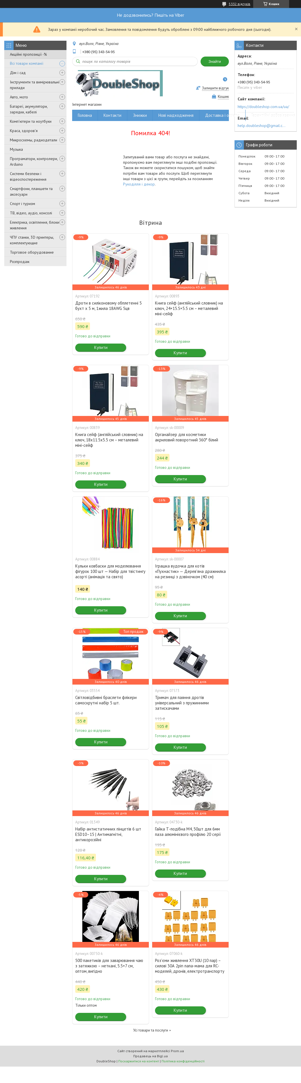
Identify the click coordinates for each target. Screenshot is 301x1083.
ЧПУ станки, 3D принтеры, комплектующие (32, 240)
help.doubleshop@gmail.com (262, 125)
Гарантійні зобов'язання (273, 115)
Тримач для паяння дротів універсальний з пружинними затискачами (182, 703)
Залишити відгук (215, 88)
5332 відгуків (239, 4)
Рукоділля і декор (139, 184)
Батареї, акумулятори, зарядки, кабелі (29, 109)
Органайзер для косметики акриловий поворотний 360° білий (186, 437)
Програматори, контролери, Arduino (34, 161)
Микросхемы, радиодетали (33, 140)
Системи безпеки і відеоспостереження (28, 176)
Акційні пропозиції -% (28, 54)
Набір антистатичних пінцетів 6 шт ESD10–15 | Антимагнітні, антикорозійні (108, 834)
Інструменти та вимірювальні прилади (34, 84)
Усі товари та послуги (150, 1030)
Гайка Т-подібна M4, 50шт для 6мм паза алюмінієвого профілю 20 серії (188, 831)
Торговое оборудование (32, 252)
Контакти (112, 115)
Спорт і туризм (22, 203)
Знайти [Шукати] (214, 61)
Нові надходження (176, 115)
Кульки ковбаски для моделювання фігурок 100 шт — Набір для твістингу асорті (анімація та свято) (110, 571)
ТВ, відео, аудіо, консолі (31, 212)
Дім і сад (18, 72)
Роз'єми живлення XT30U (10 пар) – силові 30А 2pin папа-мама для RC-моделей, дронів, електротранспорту (189, 966)
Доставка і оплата (222, 115)
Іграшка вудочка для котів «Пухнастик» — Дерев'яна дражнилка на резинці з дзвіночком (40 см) (190, 571)
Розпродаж (19, 261)
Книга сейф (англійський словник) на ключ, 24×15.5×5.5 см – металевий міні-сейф (189, 308)
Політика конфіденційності (183, 1061)
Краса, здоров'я (24, 130)
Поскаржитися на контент (138, 1061)
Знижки (140, 115)
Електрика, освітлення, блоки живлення (34, 225)
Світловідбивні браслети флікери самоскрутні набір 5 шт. (106, 700)
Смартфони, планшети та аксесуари (31, 191)
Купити (101, 347)
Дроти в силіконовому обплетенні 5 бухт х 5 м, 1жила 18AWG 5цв (108, 305)
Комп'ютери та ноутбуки (30, 121)
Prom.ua (177, 1051)
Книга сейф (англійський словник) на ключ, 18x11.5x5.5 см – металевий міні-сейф (109, 440)
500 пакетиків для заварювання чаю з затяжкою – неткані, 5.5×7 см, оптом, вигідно (109, 966)
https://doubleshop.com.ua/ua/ (263, 106)
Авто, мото (19, 97)
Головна (85, 115)
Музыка (16, 149)
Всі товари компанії (26, 63)
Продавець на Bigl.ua (150, 1056)
